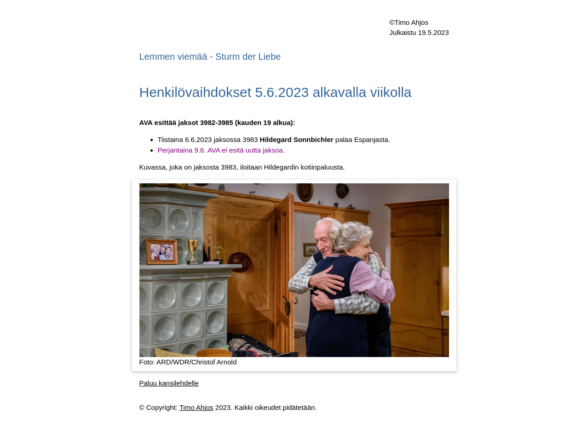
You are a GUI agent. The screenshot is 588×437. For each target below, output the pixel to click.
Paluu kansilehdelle (169, 383)
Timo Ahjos (196, 407)
